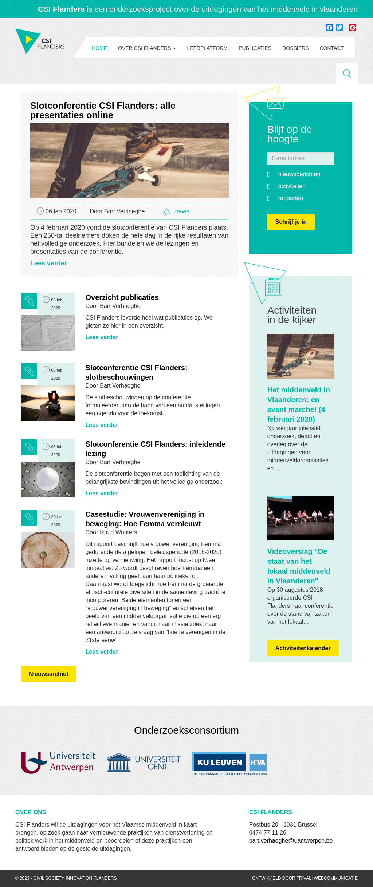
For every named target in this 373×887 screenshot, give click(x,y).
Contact (332, 48)
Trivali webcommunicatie (327, 878)
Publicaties (255, 48)
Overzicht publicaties (122, 297)
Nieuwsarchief (48, 674)
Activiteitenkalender (303, 648)
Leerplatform (207, 48)
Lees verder (48, 263)
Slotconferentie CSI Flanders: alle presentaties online (103, 110)
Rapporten (290, 198)
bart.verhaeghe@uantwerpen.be (291, 840)
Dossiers (295, 48)
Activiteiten (292, 186)
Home (99, 48)
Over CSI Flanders (147, 48)
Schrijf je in (291, 222)
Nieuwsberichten (299, 174)
